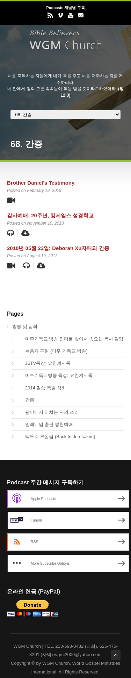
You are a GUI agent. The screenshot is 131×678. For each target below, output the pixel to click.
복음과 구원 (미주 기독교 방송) (52, 351)
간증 (25, 400)
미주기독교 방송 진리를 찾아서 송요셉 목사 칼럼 (70, 338)
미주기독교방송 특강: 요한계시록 (55, 375)
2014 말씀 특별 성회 (41, 387)
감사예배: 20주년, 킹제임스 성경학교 (50, 215)
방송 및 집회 (24, 326)
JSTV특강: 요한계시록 (44, 363)
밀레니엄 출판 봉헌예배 (45, 424)
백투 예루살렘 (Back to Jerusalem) (56, 436)
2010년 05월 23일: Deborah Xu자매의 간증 (58, 248)
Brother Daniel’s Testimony (40, 183)
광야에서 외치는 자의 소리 (48, 412)
